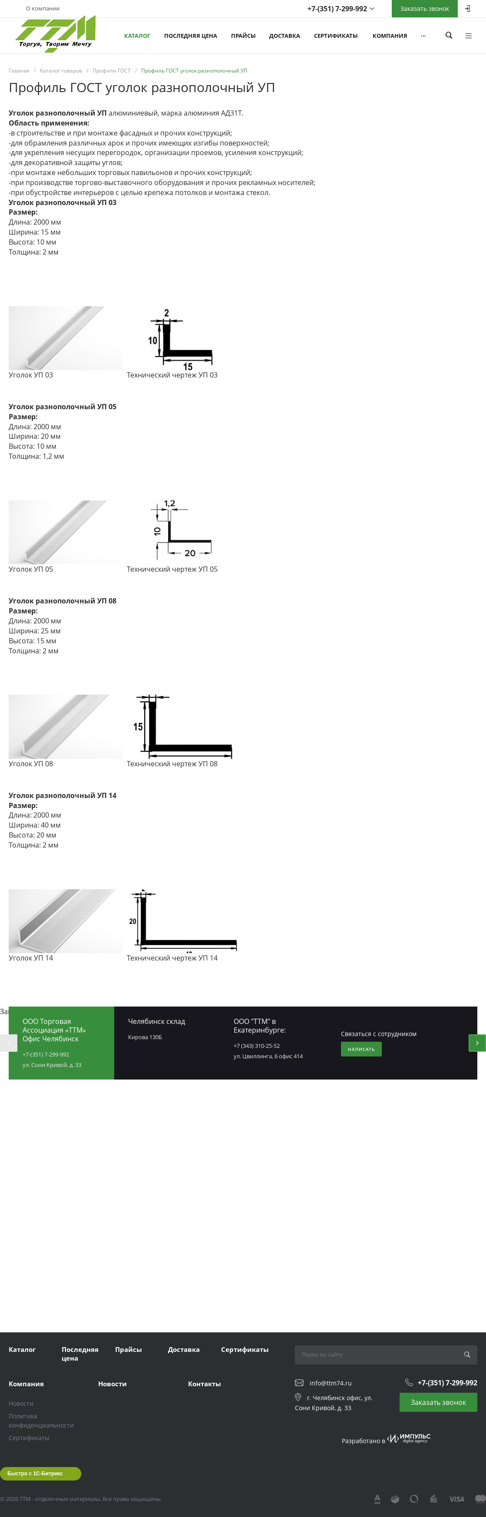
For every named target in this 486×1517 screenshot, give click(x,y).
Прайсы (128, 1349)
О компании (43, 8)
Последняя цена (80, 1353)
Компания (26, 1383)
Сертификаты (245, 1349)
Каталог (22, 1349)
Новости (21, 1403)
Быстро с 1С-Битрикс (35, 1474)
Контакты (204, 1383)
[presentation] (8, 1043)
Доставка (184, 1349)
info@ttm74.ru (331, 1383)
